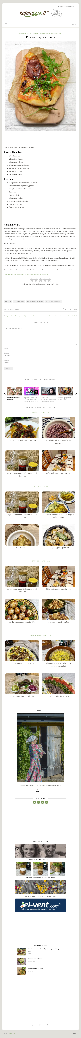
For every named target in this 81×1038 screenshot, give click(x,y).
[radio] (32, 280)
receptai (8, 301)
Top (75, 1033)
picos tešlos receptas (35, 301)
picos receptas (19, 301)
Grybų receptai (40, 486)
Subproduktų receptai (40, 635)
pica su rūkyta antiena (53, 301)
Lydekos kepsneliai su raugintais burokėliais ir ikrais (60, 316)
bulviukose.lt (11, 1034)
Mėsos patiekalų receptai (28, 33)
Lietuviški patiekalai (40, 561)
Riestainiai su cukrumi (35, 959)
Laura (17, 309)
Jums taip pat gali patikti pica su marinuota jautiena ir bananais (26, 274)
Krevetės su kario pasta (35, 969)
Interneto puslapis (6, 361)
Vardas (6, 348)
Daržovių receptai (40, 412)
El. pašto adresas (7, 354)
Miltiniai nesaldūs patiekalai (50, 33)
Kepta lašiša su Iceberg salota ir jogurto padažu (19, 316)
